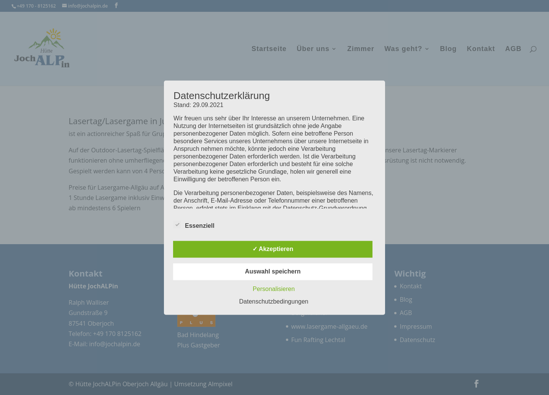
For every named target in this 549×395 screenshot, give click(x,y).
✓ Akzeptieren (273, 249)
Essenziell (193, 225)
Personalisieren (274, 289)
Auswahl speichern (273, 271)
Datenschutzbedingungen (273, 301)
